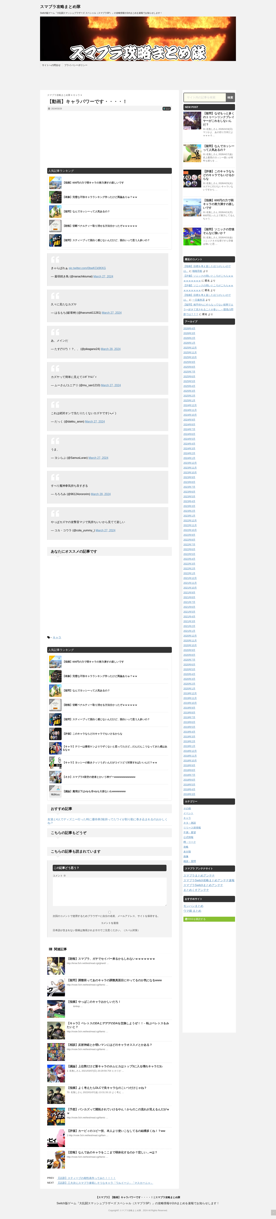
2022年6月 (189, 549)
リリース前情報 (192, 827)
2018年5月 (189, 784)
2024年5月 (189, 438)
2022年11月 (190, 525)
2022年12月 (190, 520)
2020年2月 (189, 683)
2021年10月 (190, 587)
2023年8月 (189, 482)
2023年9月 (189, 477)
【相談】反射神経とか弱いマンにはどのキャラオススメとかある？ (109, 1044)
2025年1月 (189, 400)
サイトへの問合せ (51, 65)
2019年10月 (190, 703)
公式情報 (188, 837)
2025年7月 (189, 371)
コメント (59, 875)
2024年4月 (189, 443)
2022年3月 (189, 563)
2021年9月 (189, 592)
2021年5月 (189, 611)
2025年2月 (189, 395)
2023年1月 (189, 515)
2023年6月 (189, 491)
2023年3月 (189, 506)
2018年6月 (189, 779)
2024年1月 (189, 458)
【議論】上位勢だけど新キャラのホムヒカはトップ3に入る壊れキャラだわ (114, 1066)
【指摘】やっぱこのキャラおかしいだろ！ (94, 1001)
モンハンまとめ (193, 905)
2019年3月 (189, 736)
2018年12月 (190, 751)
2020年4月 (189, 674)
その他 (187, 808)
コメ (166, 109)
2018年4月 (189, 789)
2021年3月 (189, 621)
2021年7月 (189, 602)
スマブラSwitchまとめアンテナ (203, 885)
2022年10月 (190, 530)
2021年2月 (189, 626)
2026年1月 (189, 342)
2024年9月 (189, 419)
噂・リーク (189, 842)
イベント (188, 813)
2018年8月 (189, 770)
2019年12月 (190, 693)
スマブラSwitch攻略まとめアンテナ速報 (209, 880)
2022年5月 (189, 554)
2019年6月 (189, 722)
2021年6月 (189, 606)
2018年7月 (189, 775)
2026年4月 (189, 328)
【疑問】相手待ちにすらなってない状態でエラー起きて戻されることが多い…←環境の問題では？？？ (208, 309)
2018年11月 (190, 755)
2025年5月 (189, 381)
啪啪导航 (197, 271)
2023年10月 (190, 472)
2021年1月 (189, 631)
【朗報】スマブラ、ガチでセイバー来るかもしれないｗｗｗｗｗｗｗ (111, 958)
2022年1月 (189, 573)
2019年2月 (189, 741)
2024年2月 (189, 453)
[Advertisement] (109, 139)
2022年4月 (189, 558)
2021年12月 (190, 578)
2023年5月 (189, 496)
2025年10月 (190, 357)
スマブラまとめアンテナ (199, 875)
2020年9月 (189, 650)
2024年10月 (190, 414)
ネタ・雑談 (189, 822)
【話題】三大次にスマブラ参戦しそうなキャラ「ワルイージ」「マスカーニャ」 (105, 1182)
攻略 (185, 846)
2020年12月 (190, 635)
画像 (185, 856)
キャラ (57, 637)
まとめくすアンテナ (196, 889)
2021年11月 (190, 582)
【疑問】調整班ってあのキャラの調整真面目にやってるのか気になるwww (114, 980)
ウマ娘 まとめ (192, 910)
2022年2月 (189, 568)
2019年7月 (189, 717)
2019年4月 (189, 731)
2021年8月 (189, 597)
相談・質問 (189, 861)
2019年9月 (189, 707)
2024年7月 (189, 429)
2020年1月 (189, 688)
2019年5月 (189, 727)
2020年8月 (189, 655)
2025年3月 (189, 390)
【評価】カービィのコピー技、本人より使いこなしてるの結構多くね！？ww (116, 1130)
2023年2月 (189, 510)
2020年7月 (189, 659)
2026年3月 (189, 333)
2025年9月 (189, 362)
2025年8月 (189, 366)
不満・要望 (189, 832)
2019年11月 (190, 698)
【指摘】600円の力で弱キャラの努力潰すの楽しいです (218, 204)
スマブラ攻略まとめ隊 (60, 6)
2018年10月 (190, 760)
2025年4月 (189, 386)
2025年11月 (190, 352)
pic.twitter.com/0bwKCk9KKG (87, 268)
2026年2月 (189, 338)
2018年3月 (189, 794)
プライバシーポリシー (75, 65)
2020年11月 (190, 640)
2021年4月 (189, 616)
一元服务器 (198, 299)
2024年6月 (189, 434)
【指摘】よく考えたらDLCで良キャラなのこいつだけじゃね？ (107, 1087)
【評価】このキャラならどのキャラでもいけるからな (218, 175)
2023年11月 (190, 467)
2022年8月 (189, 539)
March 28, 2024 (111, 348)
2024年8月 (189, 424)
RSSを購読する (195, 919)
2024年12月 (190, 405)
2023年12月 (190, 462)
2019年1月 (189, 746)
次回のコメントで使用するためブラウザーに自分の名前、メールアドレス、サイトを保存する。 (106, 916)
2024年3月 (189, 448)
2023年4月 (189, 501)
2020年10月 (190, 645)
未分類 (187, 851)
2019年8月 (189, 712)
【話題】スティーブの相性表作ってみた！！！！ (86, 1178)
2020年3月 (189, 679)
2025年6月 (189, 376)
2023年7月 (189, 486)
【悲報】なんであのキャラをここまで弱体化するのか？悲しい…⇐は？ (112, 1152)
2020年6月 (189, 664)
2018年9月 (189, 765)
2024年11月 (190, 410)
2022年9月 (189, 534)
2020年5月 (189, 669)
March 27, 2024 (103, 276)
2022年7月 (189, 544)
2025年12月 (190, 347)
